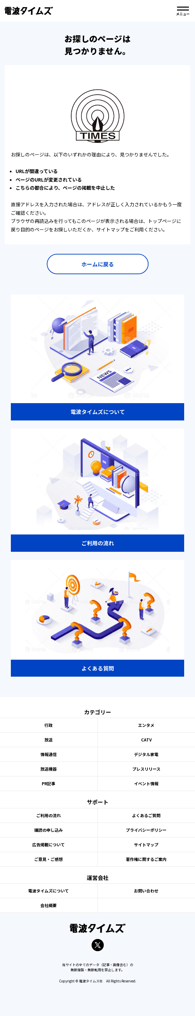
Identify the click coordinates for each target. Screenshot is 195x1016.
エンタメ (146, 725)
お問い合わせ (146, 890)
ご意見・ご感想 (48, 859)
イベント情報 (146, 783)
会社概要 (48, 905)
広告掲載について (48, 844)
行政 (48, 725)
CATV (146, 739)
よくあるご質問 (146, 815)
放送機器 (48, 769)
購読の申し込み (48, 830)
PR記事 (48, 783)
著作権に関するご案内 (146, 859)
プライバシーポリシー (146, 830)
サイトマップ (146, 844)
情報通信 (48, 754)
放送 (48, 739)
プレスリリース (146, 769)
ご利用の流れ (48, 815)
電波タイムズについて (48, 890)
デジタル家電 (146, 754)
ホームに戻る (97, 264)
